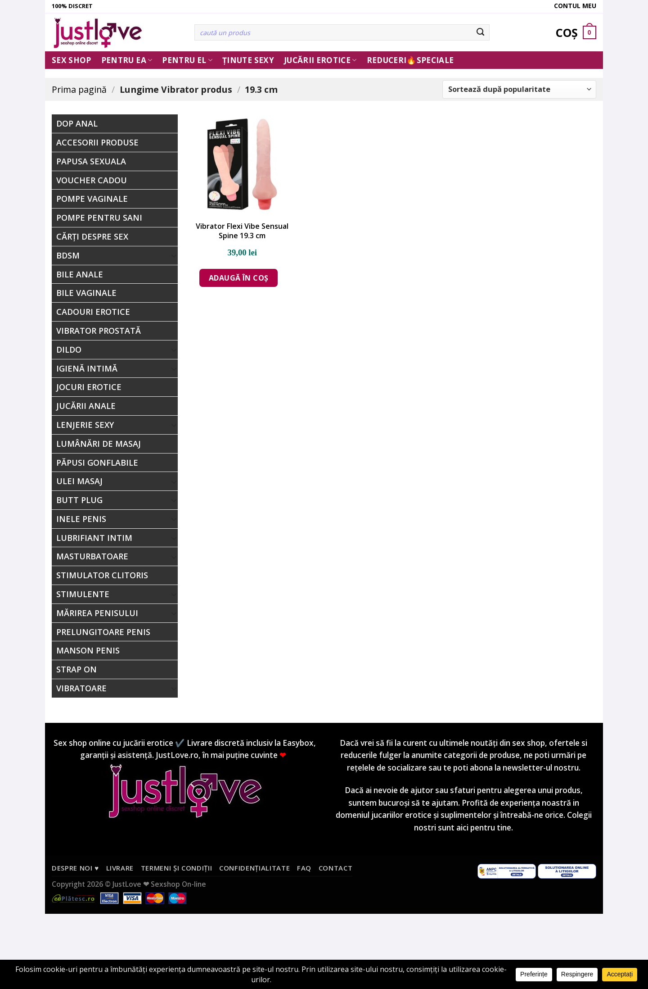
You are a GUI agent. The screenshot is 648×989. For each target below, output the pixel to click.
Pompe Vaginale (92, 198)
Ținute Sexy (248, 60)
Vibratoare (81, 688)
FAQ (304, 867)
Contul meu (575, 5)
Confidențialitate (254, 867)
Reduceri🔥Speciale (410, 60)
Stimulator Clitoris (102, 575)
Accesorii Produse (97, 142)
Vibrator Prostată (98, 330)
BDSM (68, 255)
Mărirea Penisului (97, 613)
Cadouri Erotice (93, 311)
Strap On (76, 669)
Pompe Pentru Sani (99, 217)
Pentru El (187, 60)
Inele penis (81, 518)
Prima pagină (79, 89)
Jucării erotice (320, 60)
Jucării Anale (86, 405)
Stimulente (82, 594)
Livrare (120, 867)
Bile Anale (79, 274)
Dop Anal (77, 123)
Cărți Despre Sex (92, 236)
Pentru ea (127, 60)
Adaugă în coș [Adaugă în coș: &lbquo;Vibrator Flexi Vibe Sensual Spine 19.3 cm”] (239, 278)
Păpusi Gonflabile (97, 462)
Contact (336, 867)
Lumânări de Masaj (98, 443)
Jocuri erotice (89, 386)
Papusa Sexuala (91, 161)
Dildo (68, 349)
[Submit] (480, 32)
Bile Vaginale (86, 292)
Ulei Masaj (79, 481)
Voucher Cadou (91, 180)
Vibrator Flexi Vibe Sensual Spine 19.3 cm (242, 231)
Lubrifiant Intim (94, 537)
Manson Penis (88, 650)
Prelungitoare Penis (103, 631)
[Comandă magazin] (519, 89)
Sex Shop (71, 60)
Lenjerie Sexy (85, 424)
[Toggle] (174, 255)
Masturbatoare (92, 556)
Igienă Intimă (86, 368)
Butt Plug (79, 499)
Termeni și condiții (176, 867)
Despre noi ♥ (75, 867)
